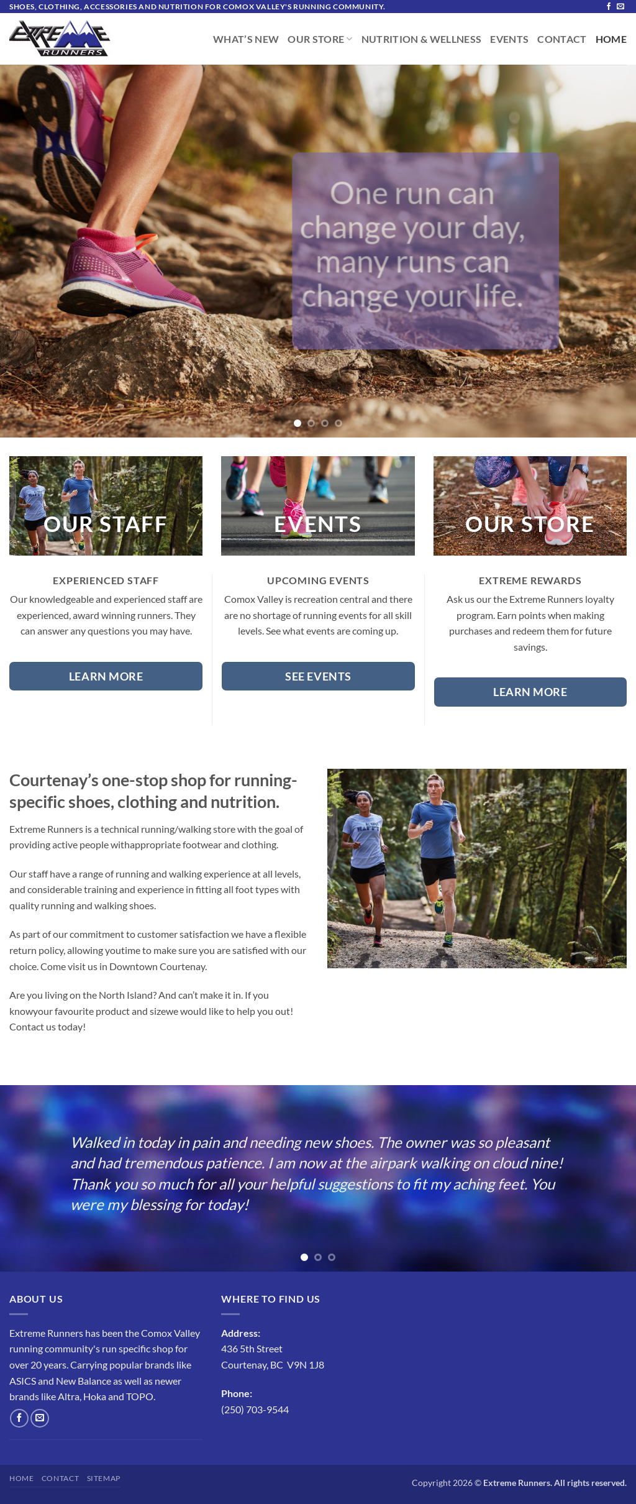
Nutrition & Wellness (421, 39)
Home (611, 39)
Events (509, 39)
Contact (561, 39)
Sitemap (103, 1478)
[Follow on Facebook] (608, 6)
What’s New (246, 39)
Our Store (320, 39)
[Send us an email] (620, 6)
